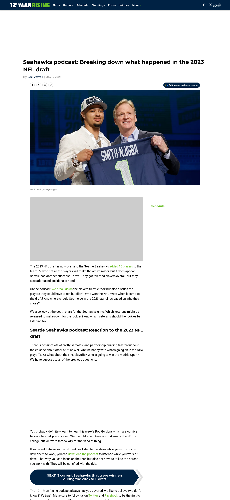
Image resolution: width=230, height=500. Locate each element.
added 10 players (121, 266)
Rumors (68, 5)
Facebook (111, 495)
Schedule (82, 5)
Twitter (93, 495)
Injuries (124, 5)
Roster (112, 5)
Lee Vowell (35, 77)
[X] (210, 4)
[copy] (51, 85)
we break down (62, 289)
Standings (98, 5)
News (56, 5)
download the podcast (83, 454)
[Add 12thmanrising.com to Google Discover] (181, 85)
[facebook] (203, 4)
